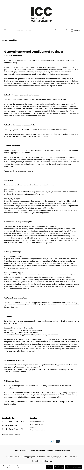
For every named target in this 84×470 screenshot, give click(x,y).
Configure (59, 467)
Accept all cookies (74, 467)
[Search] (55, 30)
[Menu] (4, 30)
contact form (15, 435)
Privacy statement (37, 424)
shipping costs (30, 457)
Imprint (33, 427)
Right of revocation (37, 430)
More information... (15, 468)
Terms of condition (37, 422)
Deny (50, 467)
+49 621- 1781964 (9, 425)
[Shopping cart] (75, 30)
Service (33, 418)
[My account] (66, 30)
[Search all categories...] (33, 30)
